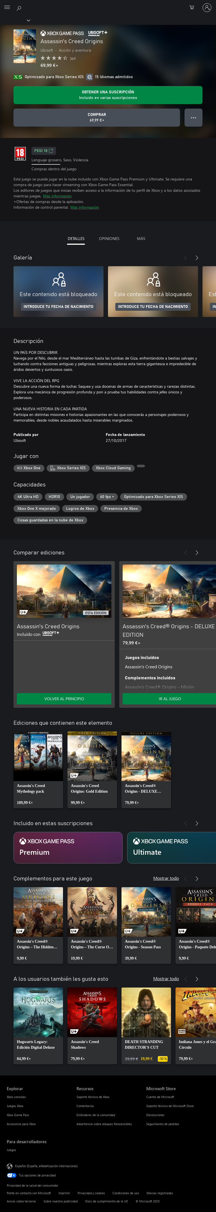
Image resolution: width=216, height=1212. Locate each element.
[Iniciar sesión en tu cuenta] (207, 7)
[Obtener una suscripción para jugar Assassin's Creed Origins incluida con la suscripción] (108, 95)
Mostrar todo (166, 878)
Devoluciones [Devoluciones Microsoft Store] (155, 1115)
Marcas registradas (160, 1193)
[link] (38, 769)
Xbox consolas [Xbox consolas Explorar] (16, 1097)
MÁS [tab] (141, 238)
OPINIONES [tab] (109, 238)
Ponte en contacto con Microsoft (29, 1193)
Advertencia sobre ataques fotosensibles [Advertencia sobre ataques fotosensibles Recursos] (104, 1124)
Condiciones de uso (125, 1193)
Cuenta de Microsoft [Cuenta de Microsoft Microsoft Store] (160, 1097)
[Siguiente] (196, 258)
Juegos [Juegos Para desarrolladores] (11, 1150)
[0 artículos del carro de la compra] (193, 7)
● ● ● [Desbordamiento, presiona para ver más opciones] (193, 117)
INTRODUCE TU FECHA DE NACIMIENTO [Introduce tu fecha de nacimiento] (58, 307)
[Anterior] (185, 258)
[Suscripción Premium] (68, 847)
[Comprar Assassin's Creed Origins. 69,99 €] (97, 118)
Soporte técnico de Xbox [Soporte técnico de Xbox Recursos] (92, 1097)
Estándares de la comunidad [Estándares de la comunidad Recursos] (95, 1115)
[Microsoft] (107, 4)
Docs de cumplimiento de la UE (106, 1201)
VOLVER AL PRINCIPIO (64, 698)
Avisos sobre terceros (21, 1201)
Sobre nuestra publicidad (61, 1201)
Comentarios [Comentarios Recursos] (85, 1106)
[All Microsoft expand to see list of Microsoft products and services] (7, 7)
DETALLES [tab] (76, 238)
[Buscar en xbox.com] (19, 7)
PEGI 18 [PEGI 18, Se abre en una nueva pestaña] (43, 151)
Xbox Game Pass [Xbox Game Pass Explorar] (18, 1115)
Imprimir (64, 1193)
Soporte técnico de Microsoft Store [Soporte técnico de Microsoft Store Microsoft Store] (170, 1106)
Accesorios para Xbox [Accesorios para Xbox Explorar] (21, 1124)
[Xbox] (14, 20)
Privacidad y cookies (91, 1193)
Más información (57, 196)
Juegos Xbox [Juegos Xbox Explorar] (15, 1106)
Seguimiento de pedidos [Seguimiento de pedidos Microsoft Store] (162, 1124)
